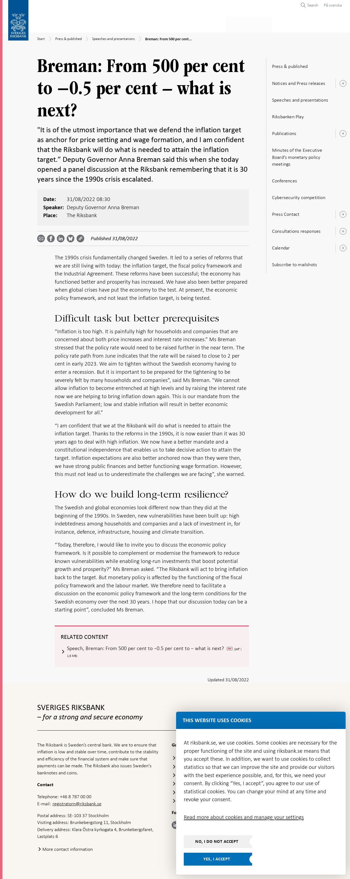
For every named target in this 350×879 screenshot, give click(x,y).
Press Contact (286, 213)
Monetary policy (132, 23)
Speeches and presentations (300, 98)
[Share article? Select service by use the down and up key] (61, 237)
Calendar (281, 246)
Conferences (284, 179)
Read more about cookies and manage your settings (244, 817)
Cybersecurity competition (298, 196)
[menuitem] (331, 5)
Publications (284, 132)
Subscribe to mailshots (294, 263)
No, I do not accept (216, 841)
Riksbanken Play (288, 115)
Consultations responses (296, 229)
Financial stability (179, 23)
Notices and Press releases (298, 82)
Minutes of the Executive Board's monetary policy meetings (297, 155)
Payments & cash (86, 23)
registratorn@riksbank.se (76, 802)
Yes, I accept (216, 859)
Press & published (254, 23)
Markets (217, 23)
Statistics (48, 23)
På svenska (333, 5)
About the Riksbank (302, 23)
